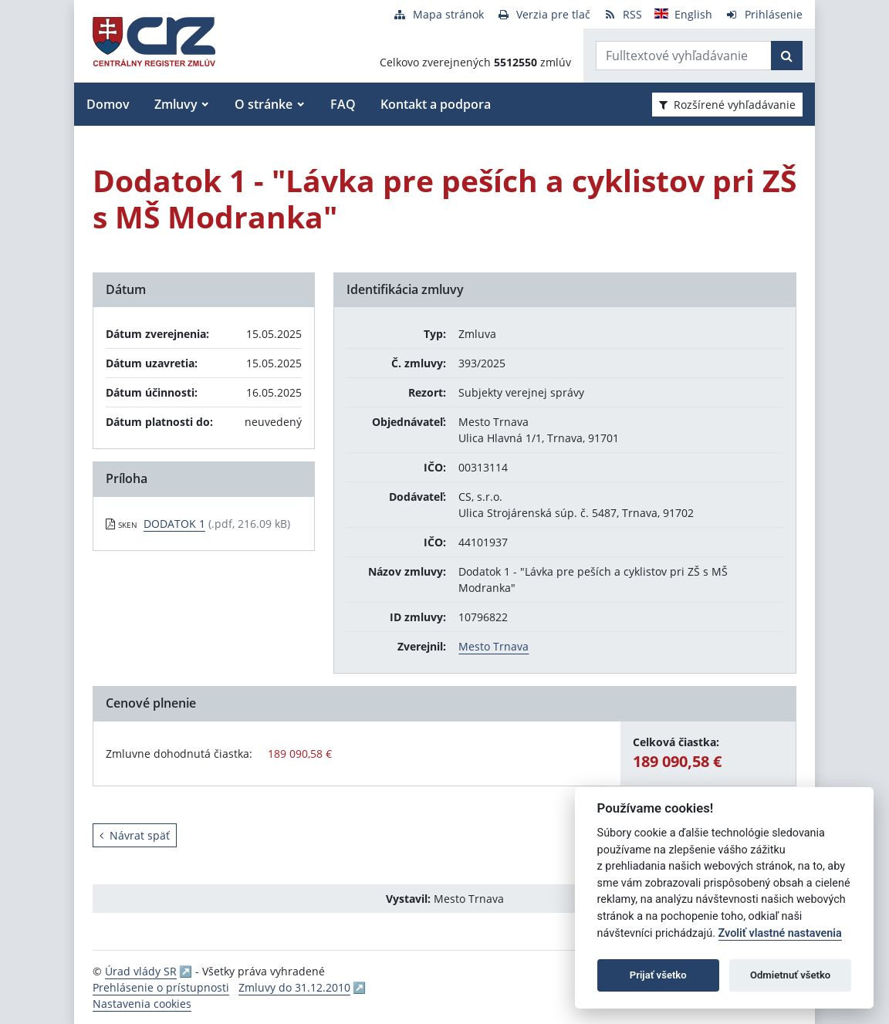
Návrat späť (135, 835)
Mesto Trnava (493, 646)
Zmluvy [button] (176, 104)
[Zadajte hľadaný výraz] (684, 55)
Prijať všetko (658, 975)
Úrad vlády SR (141, 971)
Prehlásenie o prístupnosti (161, 987)
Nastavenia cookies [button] (142, 1003)
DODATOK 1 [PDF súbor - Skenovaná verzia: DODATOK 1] (174, 523)
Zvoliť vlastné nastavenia (780, 933)
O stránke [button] (263, 104)
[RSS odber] (622, 14)
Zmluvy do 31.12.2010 (294, 987)
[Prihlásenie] (764, 14)
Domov (108, 104)
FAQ (343, 104)
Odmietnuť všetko (790, 975)
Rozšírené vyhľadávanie (727, 104)
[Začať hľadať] (787, 55)
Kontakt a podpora (435, 104)
